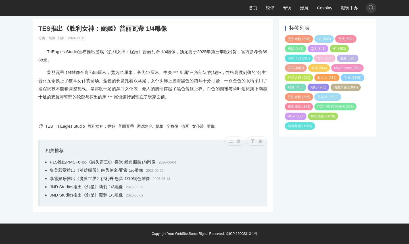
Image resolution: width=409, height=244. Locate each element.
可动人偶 (299, 78)
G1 (324, 39)
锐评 (270, 7)
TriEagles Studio (70, 126)
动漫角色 (345, 87)
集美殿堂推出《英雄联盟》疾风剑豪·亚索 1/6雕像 (96, 170)
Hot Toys (299, 58)
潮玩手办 (349, 7)
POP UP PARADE (335, 107)
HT (339, 49)
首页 (253, 7)
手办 (352, 78)
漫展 (304, 7)
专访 (287, 7)
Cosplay (324, 7)
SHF (325, 58)
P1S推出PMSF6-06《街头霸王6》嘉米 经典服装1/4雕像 (103, 162)
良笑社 (327, 97)
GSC (296, 68)
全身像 (172, 126)
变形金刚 (299, 39)
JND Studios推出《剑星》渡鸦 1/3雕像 (86, 195)
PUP (296, 116)
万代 (346, 39)
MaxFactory (347, 68)
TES (49, 126)
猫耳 (185, 126)
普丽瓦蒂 (126, 126)
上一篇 (235, 141)
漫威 (347, 58)
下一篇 (257, 141)
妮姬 (160, 126)
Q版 (317, 49)
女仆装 (198, 126)
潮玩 (318, 87)
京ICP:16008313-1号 (241, 234)
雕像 (52, 38)
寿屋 (319, 68)
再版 (295, 49)
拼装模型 (299, 107)
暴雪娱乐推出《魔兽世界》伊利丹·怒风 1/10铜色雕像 (100, 178)
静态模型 (323, 116)
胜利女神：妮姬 (101, 126)
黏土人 (326, 78)
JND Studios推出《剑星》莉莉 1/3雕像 (86, 186)
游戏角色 (145, 126)
